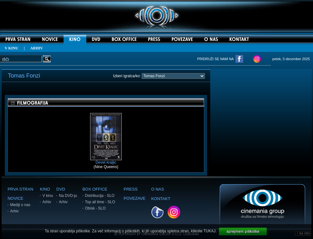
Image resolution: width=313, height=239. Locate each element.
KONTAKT (160, 198)
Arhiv (14, 211)
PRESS (131, 189)
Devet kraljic (106, 161)
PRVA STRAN (20, 189)
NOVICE (15, 198)
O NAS (157, 189)
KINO (45, 189)
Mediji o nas (20, 205)
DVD (60, 189)
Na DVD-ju (68, 195)
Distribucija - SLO (99, 195)
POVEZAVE (134, 198)
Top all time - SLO (100, 202)
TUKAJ (210, 231)
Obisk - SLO (95, 208)
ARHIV (36, 48)
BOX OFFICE (95, 189)
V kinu (47, 195)
